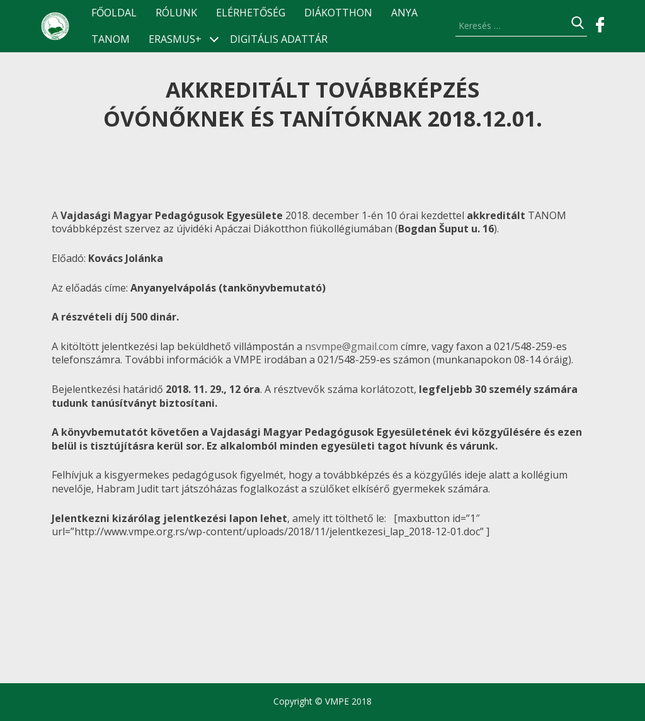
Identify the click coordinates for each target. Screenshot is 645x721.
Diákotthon (338, 13)
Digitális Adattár (279, 39)
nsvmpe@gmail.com (351, 346)
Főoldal (114, 13)
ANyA (404, 13)
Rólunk (176, 13)
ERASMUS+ (175, 39)
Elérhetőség (250, 13)
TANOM (110, 39)
